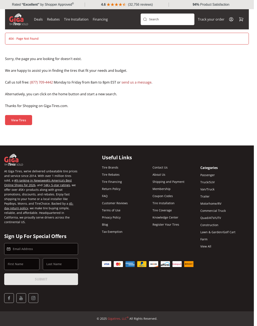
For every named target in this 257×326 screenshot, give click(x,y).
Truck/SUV (207, 182)
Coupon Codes (163, 196)
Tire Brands (110, 167)
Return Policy (111, 189)
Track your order (211, 19)
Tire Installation (76, 19)
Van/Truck (207, 189)
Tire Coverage (162, 210)
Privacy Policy (111, 217)
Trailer (205, 196)
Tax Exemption (112, 232)
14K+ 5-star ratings (56, 185)
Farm (203, 239)
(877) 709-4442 (41, 82)
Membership (162, 189)
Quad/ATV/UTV (210, 218)
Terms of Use (111, 210)
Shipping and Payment (168, 182)
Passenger (207, 175)
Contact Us (160, 167)
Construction (209, 225)
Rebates (53, 19)
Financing (100, 19)
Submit (41, 279)
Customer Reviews (115, 203)
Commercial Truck (213, 211)
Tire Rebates (111, 175)
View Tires (18, 120)
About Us (159, 175)
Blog (105, 224)
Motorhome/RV (210, 204)
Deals (38, 19)
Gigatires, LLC (118, 318)
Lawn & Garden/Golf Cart (217, 232)
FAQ (105, 196)
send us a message (136, 82)
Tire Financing (112, 182)
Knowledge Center (165, 217)
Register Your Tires (166, 224)
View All (205, 246)
